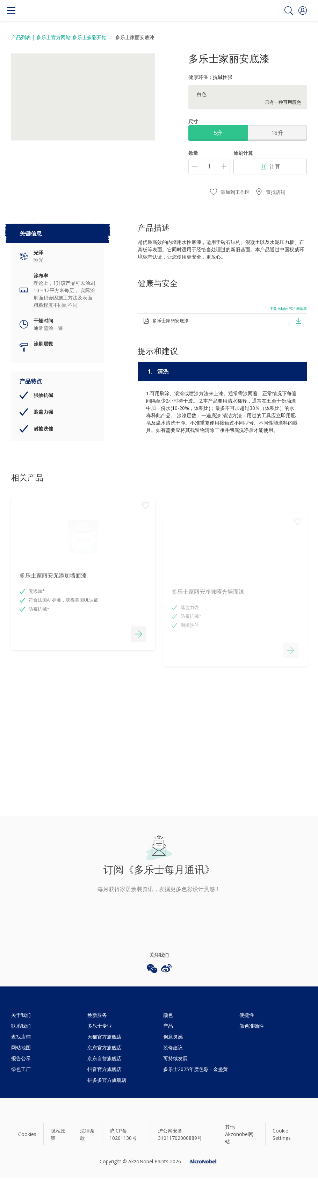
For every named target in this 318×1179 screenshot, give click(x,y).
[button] (302, 10)
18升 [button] (277, 133)
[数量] (209, 166)
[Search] (288, 10)
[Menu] (11, 10)
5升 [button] (218, 133)
